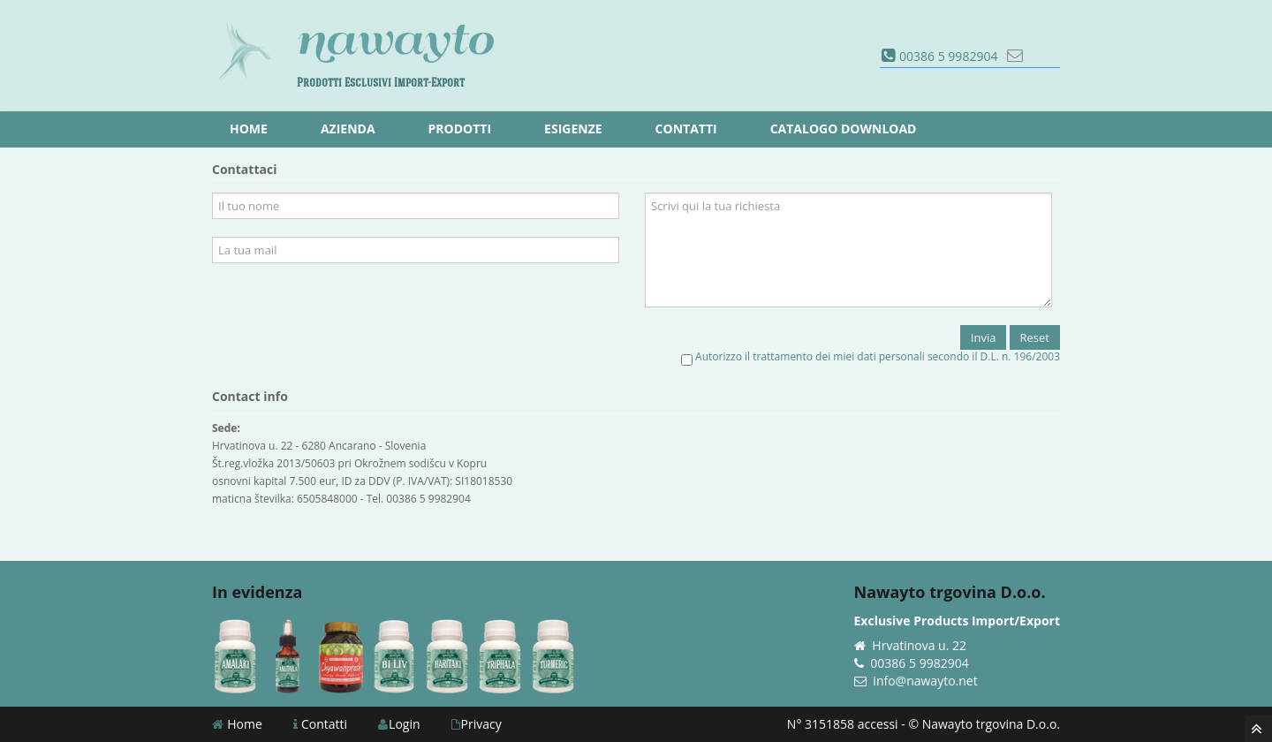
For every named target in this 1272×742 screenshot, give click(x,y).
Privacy (476, 724)
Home (237, 724)
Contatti (320, 724)
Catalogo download (843, 128)
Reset (1034, 337)
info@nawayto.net (925, 680)
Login (399, 724)
